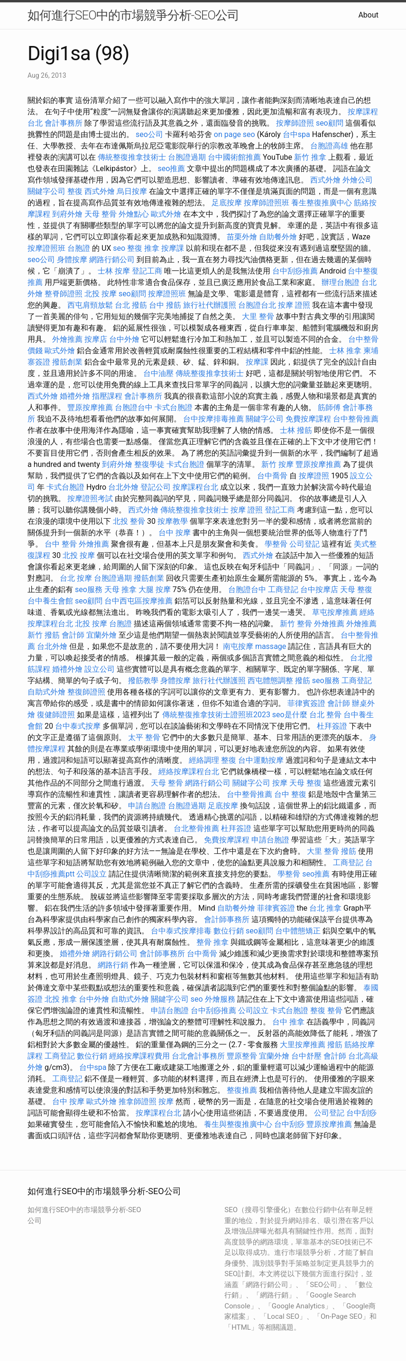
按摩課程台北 (195, 487)
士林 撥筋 (296, 430)
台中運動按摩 (261, 760)
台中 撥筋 (165, 305)
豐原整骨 (242, 1055)
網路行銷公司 (112, 259)
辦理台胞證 (341, 282)
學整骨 (276, 543)
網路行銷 (113, 964)
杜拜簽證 (332, 726)
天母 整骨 (100, 214)
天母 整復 (356, 589)
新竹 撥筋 (44, 634)
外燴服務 (220, 999)
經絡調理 (204, 760)
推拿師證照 (138, 1101)
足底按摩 (227, 202)
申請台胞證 (147, 805)
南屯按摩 (238, 646)
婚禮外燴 (75, 396)
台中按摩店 (319, 589)
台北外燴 (123, 487)
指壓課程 (107, 396)
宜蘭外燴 (101, 634)
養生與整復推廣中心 (238, 1124)
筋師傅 (329, 407)
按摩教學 (172, 521)
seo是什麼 (289, 714)
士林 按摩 (114, 270)
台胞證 (78, 248)
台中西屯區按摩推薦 (138, 600)
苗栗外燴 (242, 236)
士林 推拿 (345, 350)
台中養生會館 (50, 600)
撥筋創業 (67, 361)
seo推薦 (171, 168)
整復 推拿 (143, 248)
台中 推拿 (288, 1021)
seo (119, 248)
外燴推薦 (67, 339)
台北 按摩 (76, 578)
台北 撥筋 (131, 305)
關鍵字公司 (46, 191)
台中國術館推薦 (234, 157)
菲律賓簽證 (306, 703)
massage (270, 646)
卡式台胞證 (174, 407)
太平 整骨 (144, 737)
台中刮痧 (361, 1112)
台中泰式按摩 (78, 726)
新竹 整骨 (296, 623)
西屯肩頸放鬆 (90, 305)
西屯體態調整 (270, 680)
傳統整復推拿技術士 (132, 157)
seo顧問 (329, 123)
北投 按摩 (100, 293)
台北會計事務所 (198, 1055)
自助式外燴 (46, 691)
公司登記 (304, 543)
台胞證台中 (134, 407)
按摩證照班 (46, 248)
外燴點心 (134, 214)
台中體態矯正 (298, 930)
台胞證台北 (257, 305)
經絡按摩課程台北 (188, 771)
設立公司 (99, 669)
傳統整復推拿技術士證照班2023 (216, 714)
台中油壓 (158, 373)
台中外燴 (124, 339)
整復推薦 (242, 1090)
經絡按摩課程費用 (139, 1055)
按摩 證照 (294, 305)
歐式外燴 (166, 214)
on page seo (234, 134)
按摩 (279, 782)
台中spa (296, 134)
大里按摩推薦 (302, 1044)
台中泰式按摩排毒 (181, 930)
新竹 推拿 (310, 157)
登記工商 (147, 270)
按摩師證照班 (266, 202)
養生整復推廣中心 (321, 202)
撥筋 (302, 680)
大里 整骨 (258, 316)
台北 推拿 (325, 908)
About (368, 14)
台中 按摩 (174, 532)
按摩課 (172, 248)
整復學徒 (149, 464)
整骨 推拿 (212, 942)
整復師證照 (86, 691)
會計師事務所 (226, 919)
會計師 (73, 634)
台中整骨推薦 (355, 418)
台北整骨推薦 (196, 828)
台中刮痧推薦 (295, 270)
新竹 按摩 (277, 464)
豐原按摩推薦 (90, 407)
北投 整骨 (129, 521)
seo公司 (149, 134)
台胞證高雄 (329, 145)
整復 (75, 191)
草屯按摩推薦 (335, 612)
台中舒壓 (306, 1055)
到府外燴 (67, 214)
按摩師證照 (295, 123)
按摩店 (95, 339)
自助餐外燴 (278, 236)
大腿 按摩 (154, 589)
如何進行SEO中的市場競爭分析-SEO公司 (133, 15)
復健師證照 (56, 714)
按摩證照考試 (90, 498)
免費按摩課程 (308, 418)
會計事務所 (64, 123)
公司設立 (91, 873)
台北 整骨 (325, 714)
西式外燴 (325, 179)
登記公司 (155, 487)
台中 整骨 (61, 543)
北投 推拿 (61, 999)
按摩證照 (314, 475)
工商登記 (283, 589)
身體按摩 (72, 259)
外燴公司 (357, 179)
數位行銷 (228, 930)
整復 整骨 (326, 1010)
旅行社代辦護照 (209, 305)
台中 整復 (290, 794)
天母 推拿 (120, 589)
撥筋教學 (143, 680)
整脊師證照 (64, 293)
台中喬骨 (272, 475)
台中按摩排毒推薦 (213, 418)
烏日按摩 (132, 191)
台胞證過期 (187, 157)
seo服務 (88, 589)
